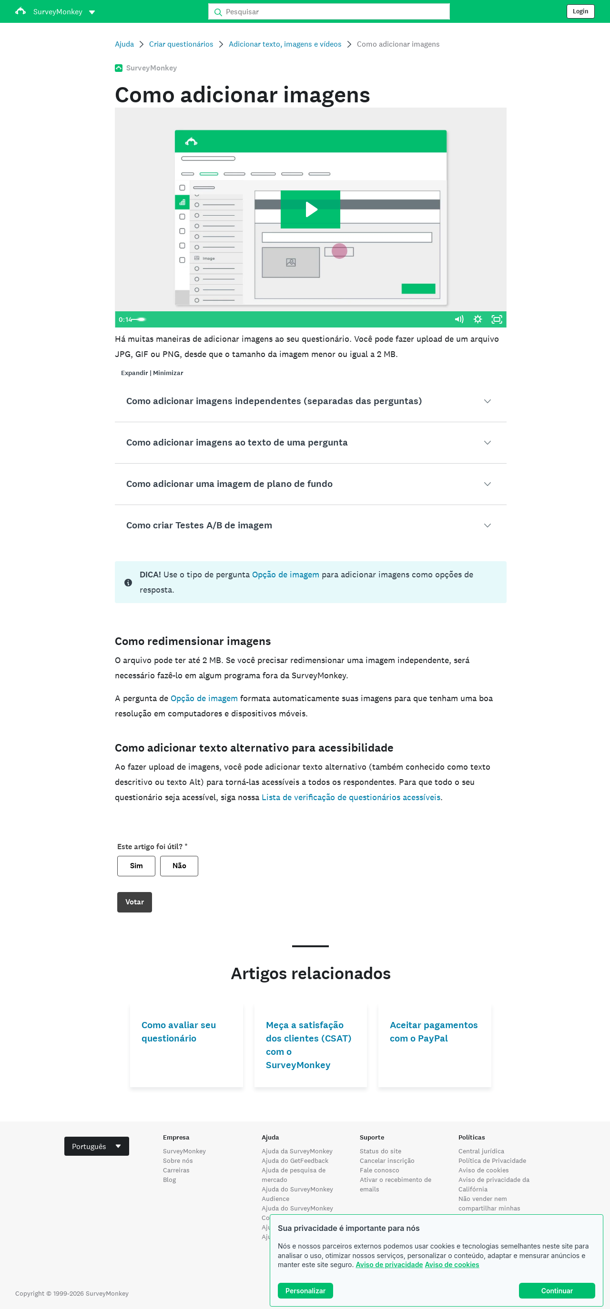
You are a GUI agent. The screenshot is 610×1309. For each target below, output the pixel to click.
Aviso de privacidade (389, 1264)
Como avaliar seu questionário (179, 1032)
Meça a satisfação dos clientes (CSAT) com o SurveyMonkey (309, 1045)
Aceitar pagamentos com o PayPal (434, 1032)
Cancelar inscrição (387, 1160)
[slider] (300, 319)
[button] (310, 401)
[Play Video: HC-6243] (310, 209)
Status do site (380, 1151)
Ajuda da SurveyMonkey (297, 1151)
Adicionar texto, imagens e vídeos (285, 44)
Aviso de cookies (452, 1264)
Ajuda (124, 44)
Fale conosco (379, 1170)
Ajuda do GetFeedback (295, 1160)
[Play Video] (124, 319)
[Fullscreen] (497, 319)
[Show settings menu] (478, 319)
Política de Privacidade (492, 1160)
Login (581, 11)
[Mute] (458, 319)
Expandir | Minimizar (152, 372)
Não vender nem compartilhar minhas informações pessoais (491, 1208)
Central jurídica (481, 1151)
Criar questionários (181, 44)
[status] (310, 582)
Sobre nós (178, 1160)
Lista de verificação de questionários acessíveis (351, 797)
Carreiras (176, 1170)
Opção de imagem (285, 574)
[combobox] (96, 1146)
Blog (169, 1179)
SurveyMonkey (184, 1151)
